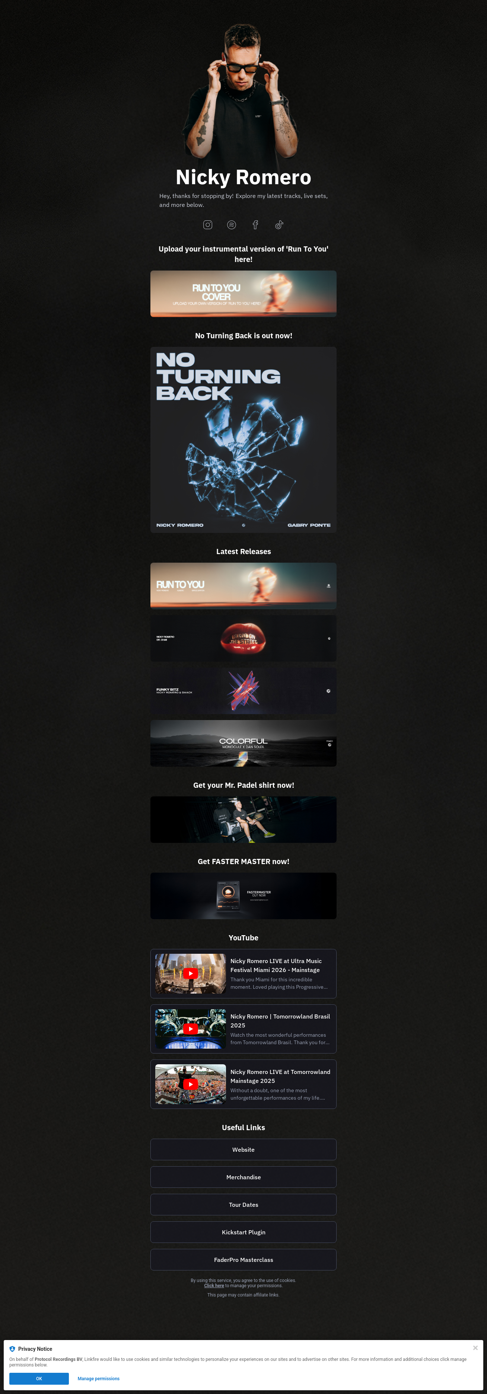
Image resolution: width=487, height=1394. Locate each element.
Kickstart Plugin (243, 1232)
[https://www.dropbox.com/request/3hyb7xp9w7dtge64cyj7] (243, 294)
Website (243, 1149)
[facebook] (255, 225)
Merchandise (243, 1177)
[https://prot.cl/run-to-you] (243, 586)
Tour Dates (243, 1204)
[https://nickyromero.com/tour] (243, 1204)
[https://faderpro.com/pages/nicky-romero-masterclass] (243, 1259)
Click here (214, 1285)
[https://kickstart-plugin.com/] (243, 1232)
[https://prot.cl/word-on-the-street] (243, 638)
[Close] (475, 1348)
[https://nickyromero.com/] (243, 1149)
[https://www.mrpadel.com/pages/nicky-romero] (243, 819)
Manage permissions (99, 1378)
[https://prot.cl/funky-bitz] (243, 691)
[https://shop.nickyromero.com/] (243, 1177)
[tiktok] (279, 225)
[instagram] (208, 225)
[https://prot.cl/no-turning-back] (243, 440)
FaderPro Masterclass (243, 1259)
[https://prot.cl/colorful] (243, 743)
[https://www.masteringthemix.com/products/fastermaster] (243, 896)
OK (39, 1378)
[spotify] (232, 225)
